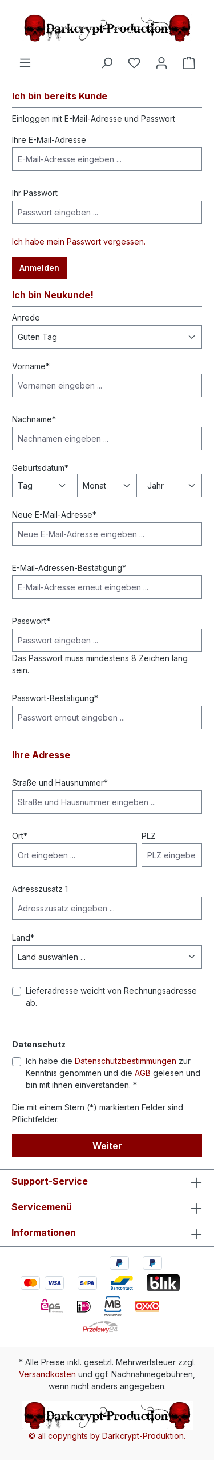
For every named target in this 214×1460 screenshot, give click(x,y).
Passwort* (31, 621)
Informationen (43, 1232)
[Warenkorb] (189, 62)
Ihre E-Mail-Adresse (49, 140)
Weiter (107, 1145)
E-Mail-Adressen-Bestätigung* (69, 568)
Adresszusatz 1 (40, 889)
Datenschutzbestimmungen (125, 1061)
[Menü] (25, 62)
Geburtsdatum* (40, 468)
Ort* (19, 836)
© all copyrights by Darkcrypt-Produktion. (107, 1436)
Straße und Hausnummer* (60, 782)
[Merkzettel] (134, 62)
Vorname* (31, 366)
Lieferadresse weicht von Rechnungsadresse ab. (111, 996)
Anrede (26, 317)
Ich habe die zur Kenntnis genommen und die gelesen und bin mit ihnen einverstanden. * (113, 1073)
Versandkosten (47, 1374)
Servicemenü (41, 1207)
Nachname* (34, 419)
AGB (143, 1073)
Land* (23, 937)
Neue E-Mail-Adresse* (54, 514)
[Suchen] (106, 62)
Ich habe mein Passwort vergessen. (79, 241)
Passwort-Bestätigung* (55, 698)
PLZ (149, 836)
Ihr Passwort (35, 193)
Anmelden (39, 268)
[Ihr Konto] (161, 62)
